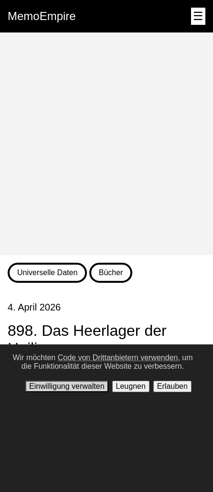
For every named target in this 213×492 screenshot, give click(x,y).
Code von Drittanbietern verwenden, (119, 357)
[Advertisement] (106, 143)
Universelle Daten (47, 272)
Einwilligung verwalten (66, 386)
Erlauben (172, 386)
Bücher (111, 272)
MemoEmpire (42, 16)
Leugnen (131, 386)
